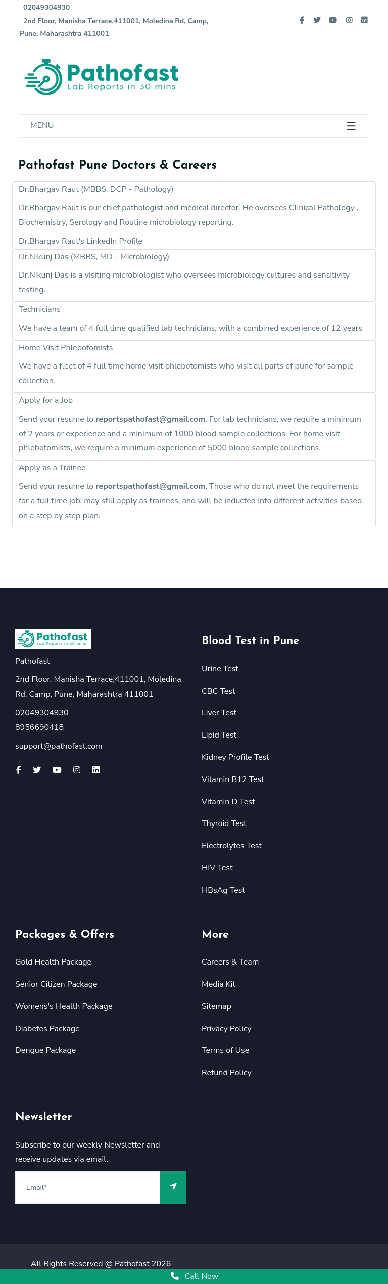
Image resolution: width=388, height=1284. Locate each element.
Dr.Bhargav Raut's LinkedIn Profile (80, 241)
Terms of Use (225, 1050)
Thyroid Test (224, 823)
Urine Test (220, 668)
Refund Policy (227, 1072)
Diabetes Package (47, 1028)
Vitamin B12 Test (233, 779)
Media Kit (218, 984)
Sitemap (216, 1006)
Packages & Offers (64, 935)
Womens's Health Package (63, 1006)
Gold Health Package (53, 962)
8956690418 (39, 727)
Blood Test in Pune (251, 641)
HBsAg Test (223, 890)
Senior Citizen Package (56, 984)
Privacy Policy (227, 1028)
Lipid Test (219, 735)
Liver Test (219, 712)
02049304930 (45, 7)
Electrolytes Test (232, 845)
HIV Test (217, 868)
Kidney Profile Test (235, 757)
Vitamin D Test (228, 801)
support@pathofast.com (59, 746)
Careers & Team (230, 962)
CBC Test (218, 691)
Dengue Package (45, 1050)
